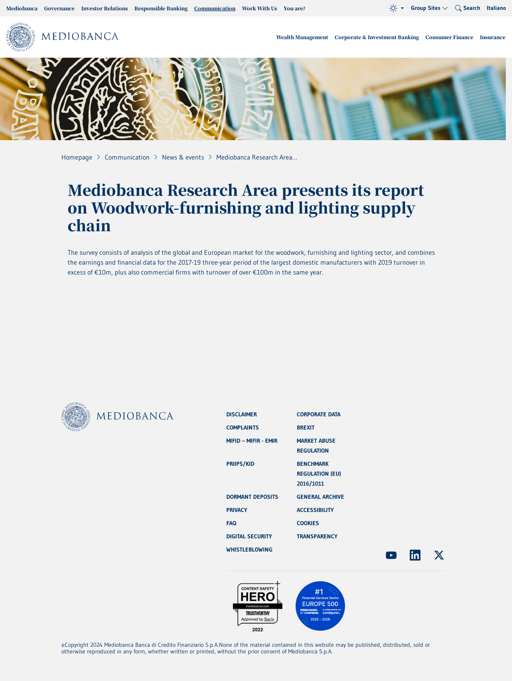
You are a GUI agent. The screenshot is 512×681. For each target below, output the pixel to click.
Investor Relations (104, 8)
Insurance (492, 36)
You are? (294, 8)
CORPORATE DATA (319, 414)
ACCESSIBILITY (315, 510)
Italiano (496, 8)
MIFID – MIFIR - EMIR (251, 440)
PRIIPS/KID (240, 463)
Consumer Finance (449, 36)
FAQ (231, 523)
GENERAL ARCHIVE (320, 496)
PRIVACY (236, 510)
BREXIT (306, 427)
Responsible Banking (161, 8)
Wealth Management (302, 36)
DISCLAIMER (241, 414)
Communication (214, 8)
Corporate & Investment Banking (377, 36)
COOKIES (308, 523)
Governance (59, 8)
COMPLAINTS (242, 427)
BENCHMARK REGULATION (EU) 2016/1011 (319, 473)
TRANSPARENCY (317, 536)
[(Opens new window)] (391, 555)
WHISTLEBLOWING (249, 549)
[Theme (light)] (396, 8)
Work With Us (259, 8)
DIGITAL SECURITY (249, 536)
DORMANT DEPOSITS (252, 496)
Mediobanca (22, 8)
